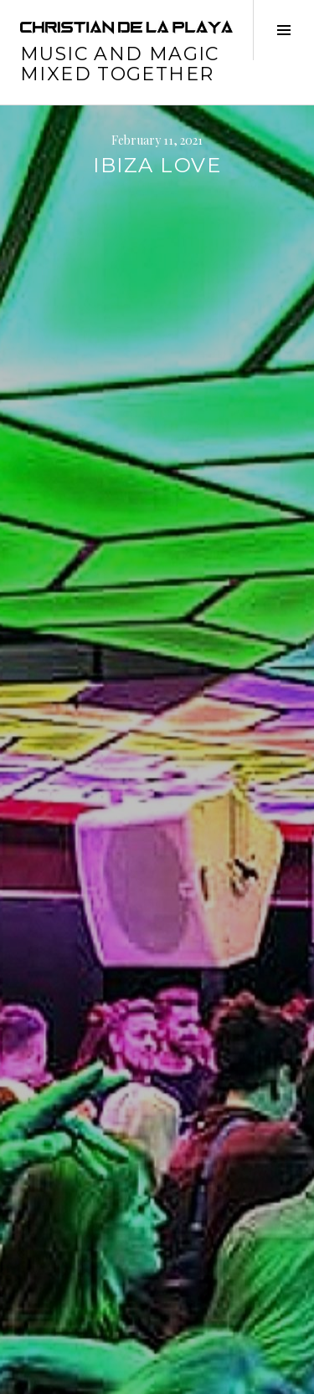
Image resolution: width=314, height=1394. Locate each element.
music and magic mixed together (119, 64)
